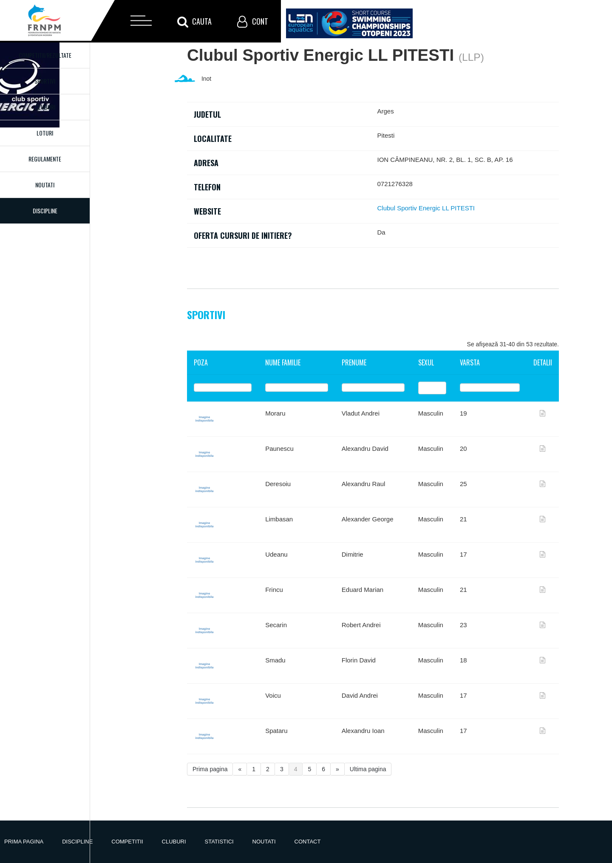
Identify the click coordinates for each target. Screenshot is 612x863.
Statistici (219, 841)
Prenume (354, 362)
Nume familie (282, 362)
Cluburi (45, 106)
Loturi (45, 132)
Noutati (44, 184)
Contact (308, 841)
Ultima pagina (368, 769)
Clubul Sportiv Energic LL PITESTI (426, 208)
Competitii (127, 841)
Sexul (426, 362)
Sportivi (44, 80)
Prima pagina (210, 769)
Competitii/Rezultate (45, 55)
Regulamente (44, 158)
